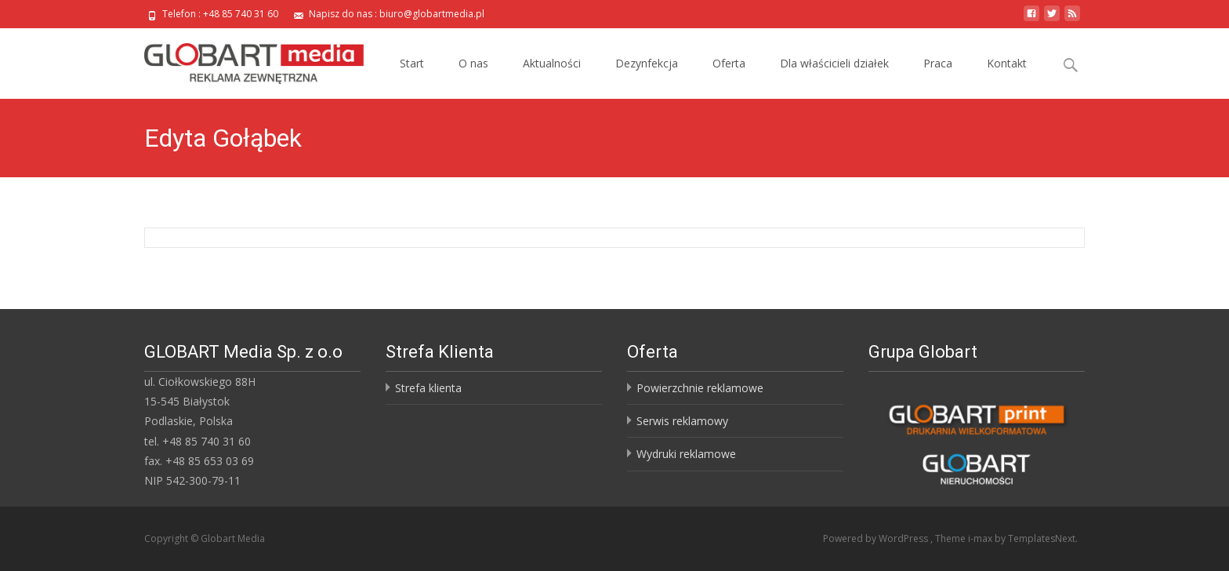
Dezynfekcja (646, 63)
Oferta (728, 63)
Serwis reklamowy (682, 420)
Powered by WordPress (876, 538)
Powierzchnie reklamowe (699, 387)
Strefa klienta (428, 387)
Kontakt (1007, 63)
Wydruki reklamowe (686, 453)
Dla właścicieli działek (834, 63)
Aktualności (552, 63)
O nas (473, 63)
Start (412, 63)
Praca (937, 63)
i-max (981, 538)
